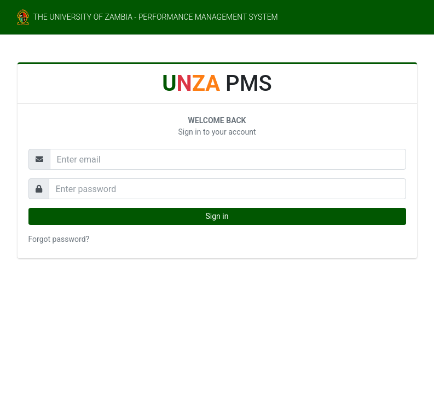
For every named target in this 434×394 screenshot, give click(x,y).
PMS (217, 83)
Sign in (217, 216)
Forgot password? (59, 239)
